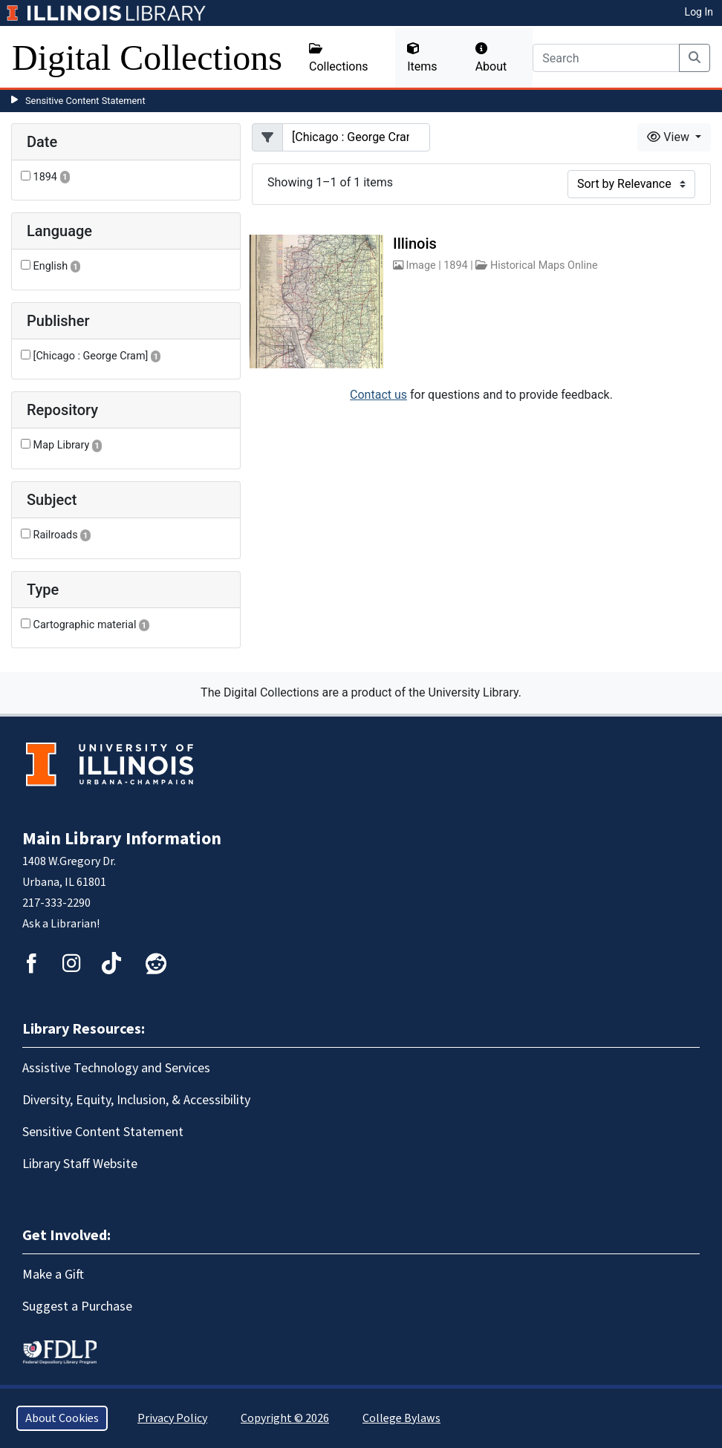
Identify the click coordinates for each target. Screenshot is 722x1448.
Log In (699, 12)
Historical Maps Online (544, 265)
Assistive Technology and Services (116, 1068)
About (491, 58)
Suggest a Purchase (77, 1306)
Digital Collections (147, 57)
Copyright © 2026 (285, 1418)
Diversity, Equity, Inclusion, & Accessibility (136, 1100)
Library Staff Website (79, 1164)
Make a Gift (53, 1274)
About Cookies (62, 1418)
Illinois (415, 243)
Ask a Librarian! (61, 924)
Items (422, 58)
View (669, 137)
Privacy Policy (172, 1418)
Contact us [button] (378, 395)
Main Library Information (121, 839)
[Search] (606, 58)
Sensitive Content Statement (85, 100)
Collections (338, 58)
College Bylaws (401, 1418)
